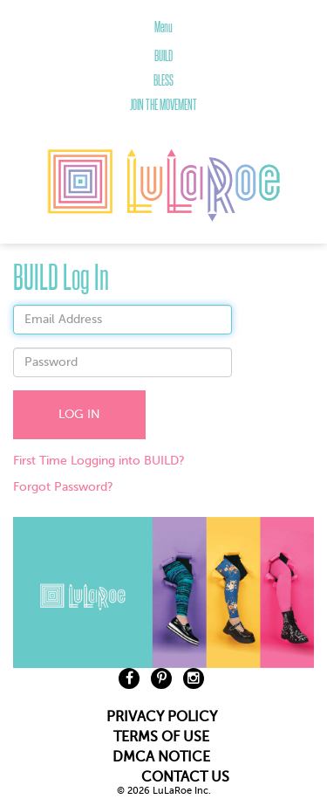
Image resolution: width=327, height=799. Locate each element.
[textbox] (122, 319)
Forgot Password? (63, 486)
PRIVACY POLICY (161, 717)
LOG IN (79, 414)
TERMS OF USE (161, 737)
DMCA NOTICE (161, 757)
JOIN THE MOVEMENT (163, 105)
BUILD (163, 56)
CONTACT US (185, 777)
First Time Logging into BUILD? (99, 460)
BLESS (163, 80)
